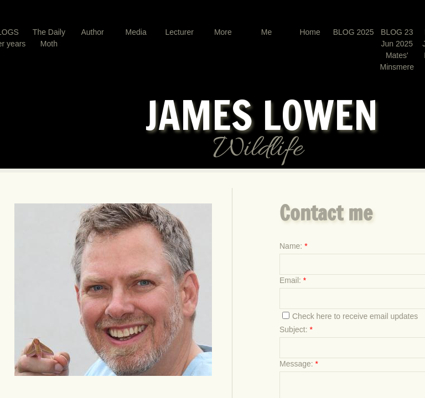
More (223, 32)
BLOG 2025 (353, 32)
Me (266, 32)
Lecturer (179, 32)
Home (309, 32)
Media (136, 32)
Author (92, 32)
